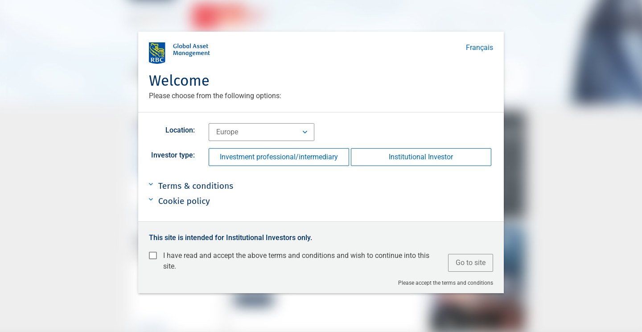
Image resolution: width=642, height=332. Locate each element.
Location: (180, 130)
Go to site (471, 262)
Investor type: (173, 155)
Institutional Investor (421, 157)
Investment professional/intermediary (279, 157)
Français (479, 47)
